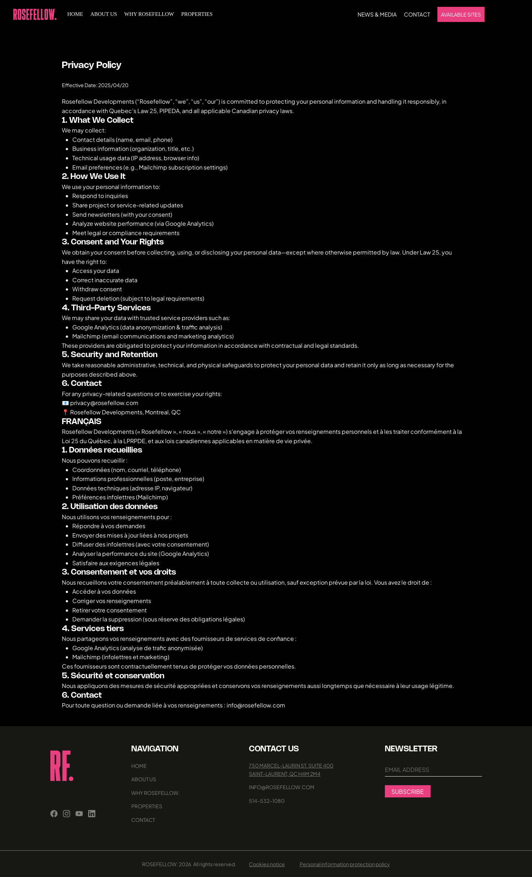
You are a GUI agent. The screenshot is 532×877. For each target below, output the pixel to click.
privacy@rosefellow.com (104, 402)
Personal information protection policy (345, 864)
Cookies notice (267, 864)
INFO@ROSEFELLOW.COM (281, 787)
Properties (146, 806)
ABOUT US (143, 779)
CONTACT (143, 820)
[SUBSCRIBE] (408, 791)
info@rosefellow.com (256, 705)
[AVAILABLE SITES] (461, 14)
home (139, 766)
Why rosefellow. (155, 793)
